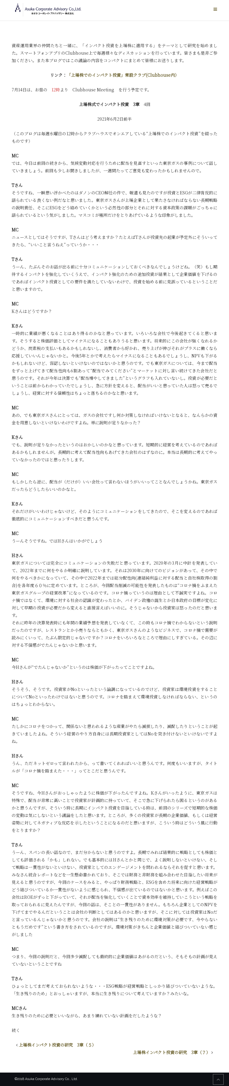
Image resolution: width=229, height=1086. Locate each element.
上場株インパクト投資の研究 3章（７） (171, 1052)
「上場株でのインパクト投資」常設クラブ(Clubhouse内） (123, 75)
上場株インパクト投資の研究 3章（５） (57, 1045)
